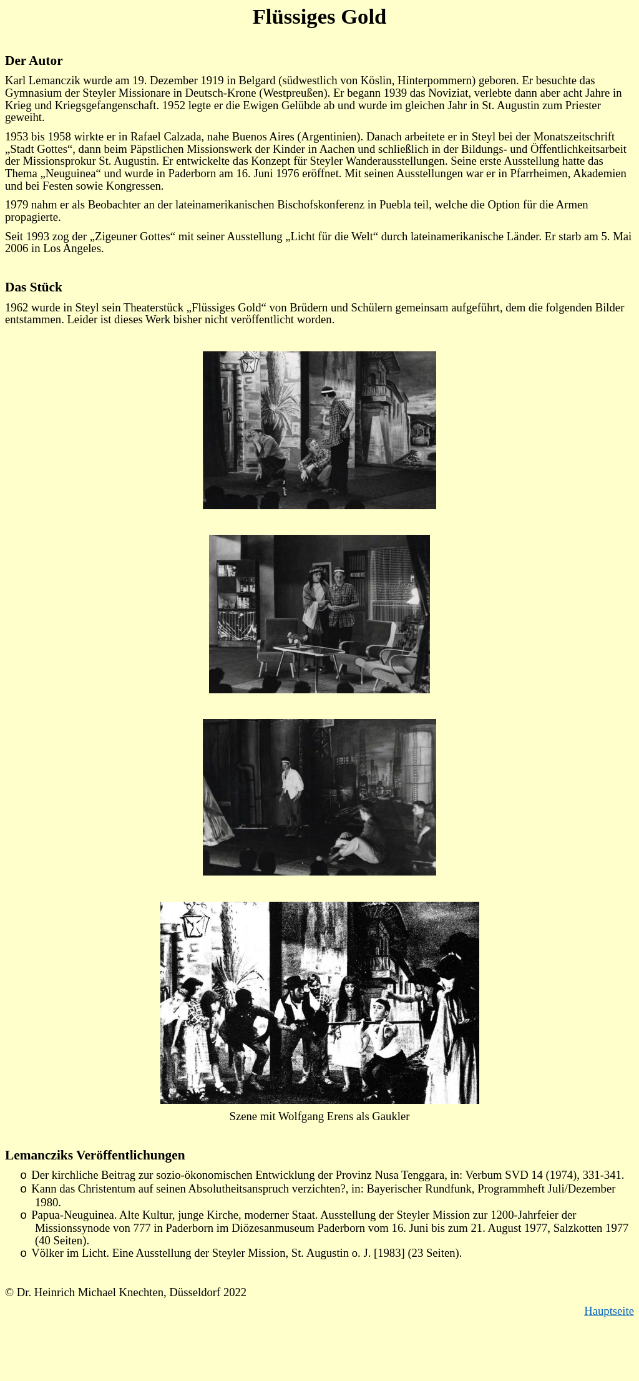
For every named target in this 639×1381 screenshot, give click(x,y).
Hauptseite (609, 1310)
